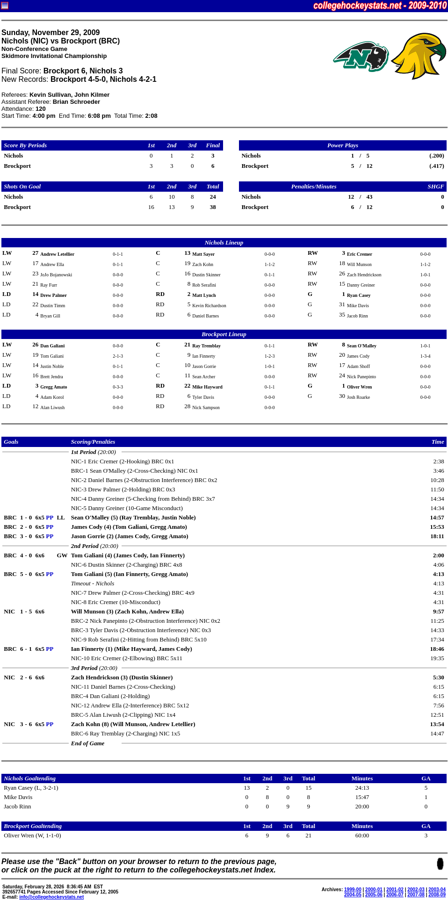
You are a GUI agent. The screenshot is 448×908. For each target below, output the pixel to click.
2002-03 (416, 889)
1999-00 (352, 889)
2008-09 (437, 894)
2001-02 (395, 889)
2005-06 (374, 894)
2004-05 (352, 894)
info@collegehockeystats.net (51, 897)
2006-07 (395, 894)
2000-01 (374, 889)
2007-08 (416, 894)
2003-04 (437, 889)
